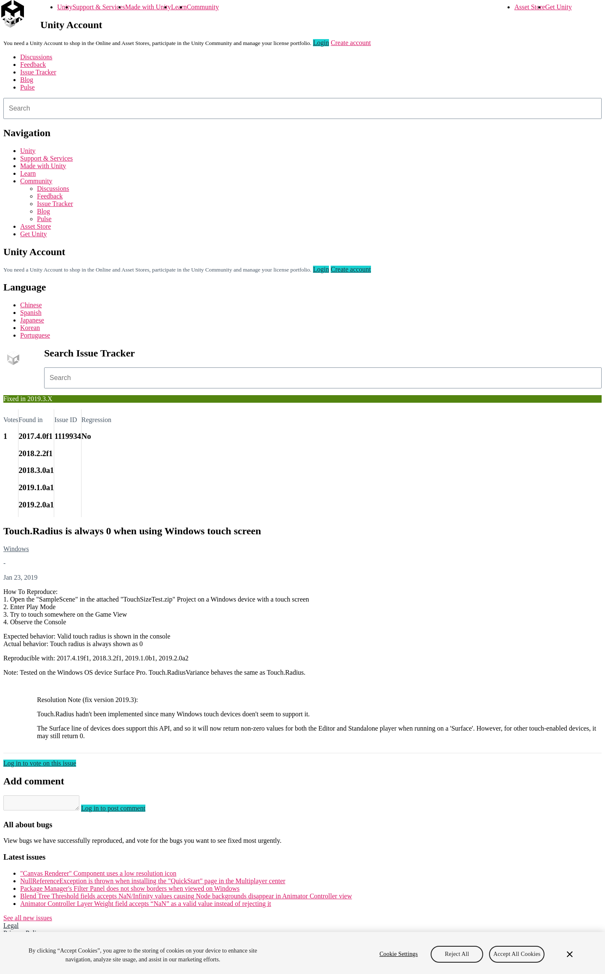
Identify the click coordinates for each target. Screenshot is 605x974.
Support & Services (98, 7)
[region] (302, 953)
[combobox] (302, 108)
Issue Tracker (38, 72)
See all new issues (27, 920)
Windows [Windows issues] (16, 548)
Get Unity (558, 7)
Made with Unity (148, 7)
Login (321, 42)
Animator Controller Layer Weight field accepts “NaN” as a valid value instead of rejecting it (145, 906)
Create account (351, 42)
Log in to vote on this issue (39, 763)
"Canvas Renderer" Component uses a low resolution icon (98, 875)
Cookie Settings (398, 954)
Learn (179, 7)
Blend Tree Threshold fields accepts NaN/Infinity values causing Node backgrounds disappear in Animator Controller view (186, 898)
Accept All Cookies (516, 954)
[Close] (570, 954)
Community (202, 7)
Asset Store (529, 7)
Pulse (27, 87)
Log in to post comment (121, 810)
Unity (64, 7)
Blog (26, 79)
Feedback (33, 64)
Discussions (36, 57)
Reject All (457, 954)
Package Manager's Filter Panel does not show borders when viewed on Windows (129, 891)
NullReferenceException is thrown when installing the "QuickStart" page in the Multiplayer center (152, 883)
